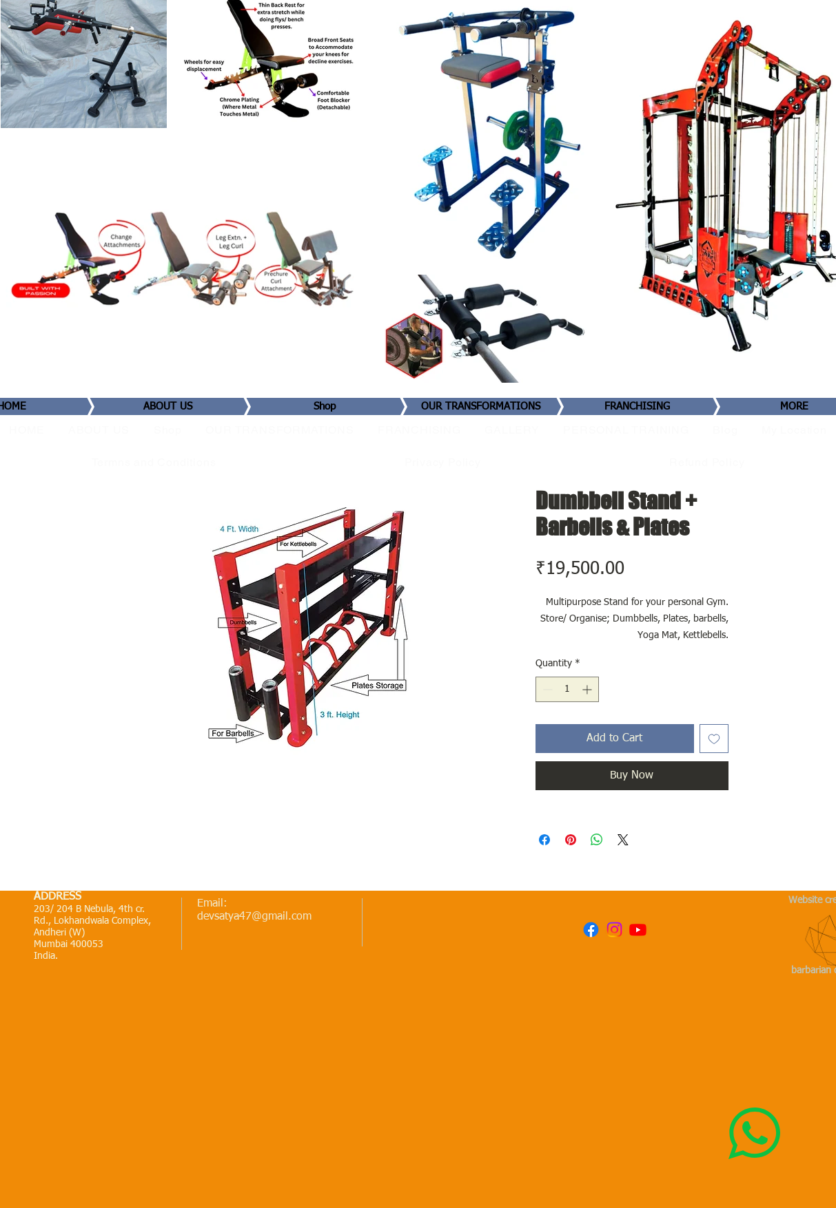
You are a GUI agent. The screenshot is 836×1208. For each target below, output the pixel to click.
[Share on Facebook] (544, 839)
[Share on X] (623, 839)
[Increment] (588, 689)
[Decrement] (546, 689)
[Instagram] (614, 930)
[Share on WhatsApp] (597, 839)
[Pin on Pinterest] (570, 839)
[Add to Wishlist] (714, 738)
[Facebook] (591, 930)
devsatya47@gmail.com (254, 916)
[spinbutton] (567, 689)
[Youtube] (638, 930)
